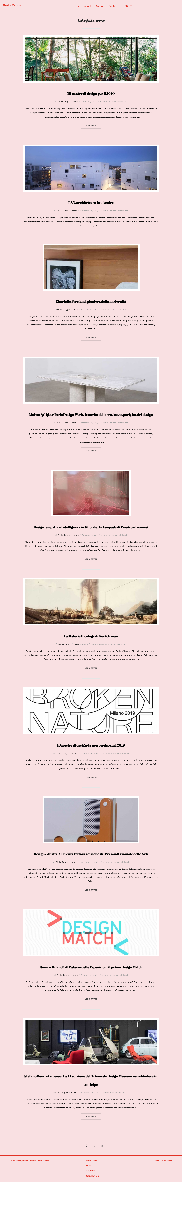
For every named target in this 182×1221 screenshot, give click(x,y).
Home (79, 7)
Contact (117, 7)
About (91, 7)
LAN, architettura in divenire (91, 203)
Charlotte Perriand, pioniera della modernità (91, 302)
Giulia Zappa (16, 6)
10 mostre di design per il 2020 (91, 94)
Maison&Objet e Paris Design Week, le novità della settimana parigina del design (90, 419)
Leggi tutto (93, 126)
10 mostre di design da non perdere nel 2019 (91, 762)
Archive (103, 7)
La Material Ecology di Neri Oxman (91, 653)
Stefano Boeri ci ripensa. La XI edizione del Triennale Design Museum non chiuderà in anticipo (91, 1118)
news (75, 103)
